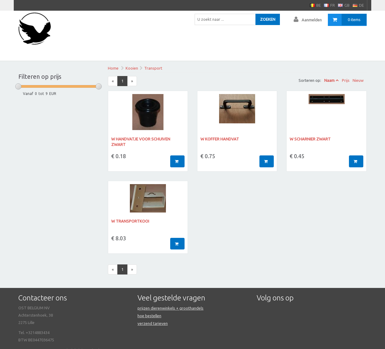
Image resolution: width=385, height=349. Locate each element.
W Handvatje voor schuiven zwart (140, 142)
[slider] (18, 86)
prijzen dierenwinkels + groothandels (171, 308)
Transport (153, 68)
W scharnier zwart (310, 139)
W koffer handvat (219, 139)
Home (113, 68)
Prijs (346, 80)
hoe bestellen (149, 316)
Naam (329, 80)
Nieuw (358, 80)
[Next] (132, 81)
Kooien (132, 68)
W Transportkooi (130, 221)
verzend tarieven (153, 323)
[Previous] (113, 81)
